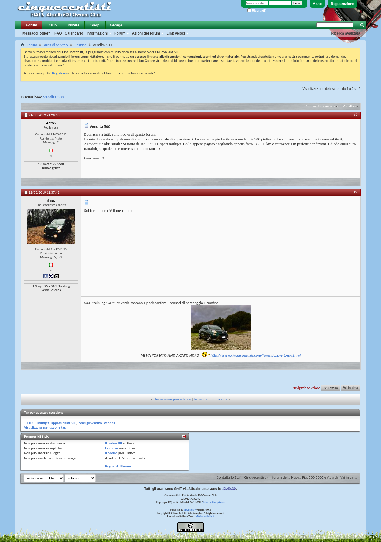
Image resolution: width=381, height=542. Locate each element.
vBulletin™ (190, 509)
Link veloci (175, 33)
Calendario (74, 33)
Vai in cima (350, 388)
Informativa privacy (214, 502)
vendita (109, 423)
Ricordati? (257, 10)
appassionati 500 (63, 423)
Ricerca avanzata (345, 33)
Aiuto (317, 4)
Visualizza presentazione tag (45, 427)
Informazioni (97, 33)
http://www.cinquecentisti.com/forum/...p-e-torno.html (256, 355)
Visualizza (349, 106)
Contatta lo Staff (229, 477)
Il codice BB (113, 443)
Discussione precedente (172, 399)
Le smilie (111, 448)
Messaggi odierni (36, 33)
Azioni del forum (146, 33)
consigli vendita (90, 423)
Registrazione (342, 4)
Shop (94, 25)
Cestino (80, 45)
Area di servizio (56, 45)
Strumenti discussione (320, 106)
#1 (355, 114)
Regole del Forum (118, 466)
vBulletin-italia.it (205, 516)
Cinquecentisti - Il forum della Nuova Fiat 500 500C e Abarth (291, 477)
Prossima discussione (210, 399)
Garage (116, 25)
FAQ (58, 33)
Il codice (111, 453)
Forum (31, 25)
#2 (355, 192)
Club (53, 25)
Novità (73, 25)
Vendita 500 (53, 97)
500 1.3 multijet (37, 423)
